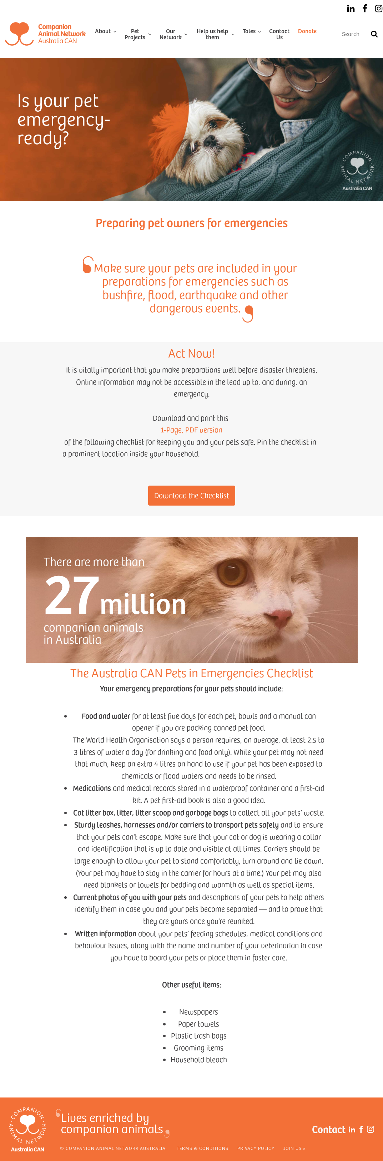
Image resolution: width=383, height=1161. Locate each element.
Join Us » (294, 1148)
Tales (249, 30)
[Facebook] (365, 8)
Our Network (171, 33)
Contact (329, 1129)
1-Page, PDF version (191, 430)
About (103, 30)
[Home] (45, 34)
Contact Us (279, 33)
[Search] (374, 34)
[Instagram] (378, 8)
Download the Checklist (191, 495)
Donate (307, 30)
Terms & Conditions (202, 1148)
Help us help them (212, 33)
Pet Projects (135, 33)
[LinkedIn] (351, 8)
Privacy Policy (255, 1148)
